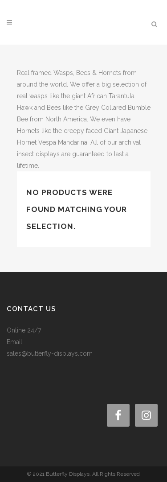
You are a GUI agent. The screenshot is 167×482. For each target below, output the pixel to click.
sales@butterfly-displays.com (50, 353)
